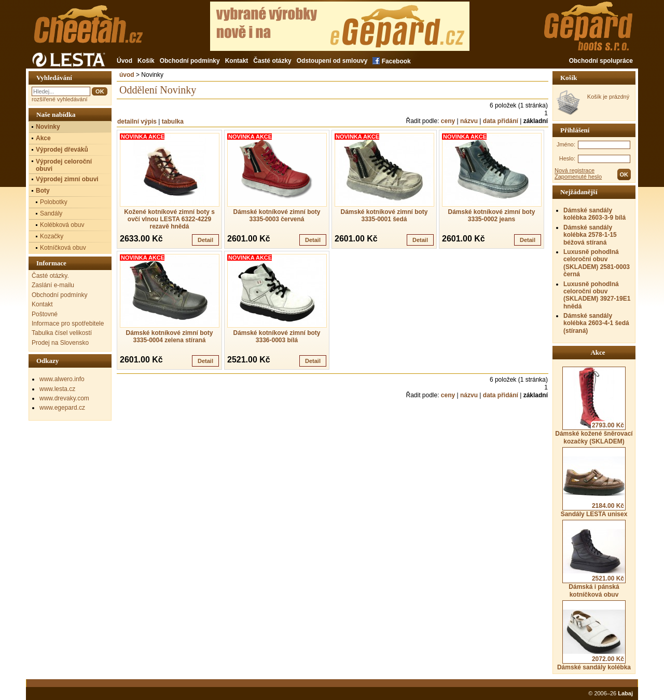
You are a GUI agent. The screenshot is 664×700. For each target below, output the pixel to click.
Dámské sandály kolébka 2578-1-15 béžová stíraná (590, 235)
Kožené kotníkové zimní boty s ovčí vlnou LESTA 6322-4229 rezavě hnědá (169, 219)
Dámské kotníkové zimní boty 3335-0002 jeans (491, 215)
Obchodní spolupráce (601, 60)
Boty (43, 190)
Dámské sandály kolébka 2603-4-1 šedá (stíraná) (596, 323)
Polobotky (53, 202)
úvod (126, 74)
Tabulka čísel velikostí (62, 332)
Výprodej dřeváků (62, 149)
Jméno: (566, 144)
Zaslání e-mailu (53, 285)
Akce (43, 138)
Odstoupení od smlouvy (332, 60)
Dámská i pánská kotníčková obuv (594, 559)
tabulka (173, 121)
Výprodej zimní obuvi (67, 179)
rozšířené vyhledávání (60, 99)
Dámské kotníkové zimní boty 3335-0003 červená (276, 215)
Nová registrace (574, 170)
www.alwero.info (62, 379)
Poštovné (45, 314)
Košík (146, 60)
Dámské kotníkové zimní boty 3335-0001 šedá (383, 215)
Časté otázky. (50, 275)
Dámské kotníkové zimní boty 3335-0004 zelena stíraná (169, 336)
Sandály (51, 213)
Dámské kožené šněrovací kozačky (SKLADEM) (593, 406)
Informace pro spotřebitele (68, 323)
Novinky (48, 127)
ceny (448, 121)
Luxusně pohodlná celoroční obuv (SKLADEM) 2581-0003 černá (596, 263)
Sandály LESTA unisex (594, 482)
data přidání (500, 121)
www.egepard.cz (62, 407)
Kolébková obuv (62, 225)
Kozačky (51, 236)
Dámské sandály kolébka (594, 635)
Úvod (124, 60)
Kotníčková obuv (63, 248)
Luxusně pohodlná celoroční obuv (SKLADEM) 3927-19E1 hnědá (596, 295)
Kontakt (236, 60)
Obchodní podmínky (190, 60)
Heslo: (567, 158)
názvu (469, 121)
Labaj (625, 693)
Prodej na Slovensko (60, 342)
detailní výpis (137, 121)
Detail (205, 240)
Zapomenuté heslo (578, 176)
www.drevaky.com (64, 398)
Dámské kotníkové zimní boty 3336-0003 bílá (276, 336)
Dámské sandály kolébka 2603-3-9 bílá (594, 214)
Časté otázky (272, 60)
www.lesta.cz (57, 389)
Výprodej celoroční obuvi (64, 165)
